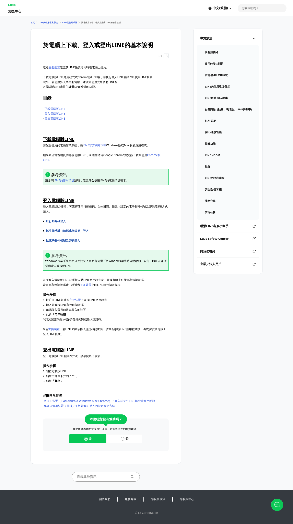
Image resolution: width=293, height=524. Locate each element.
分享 (164, 55)
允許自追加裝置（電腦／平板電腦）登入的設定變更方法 (79, 406)
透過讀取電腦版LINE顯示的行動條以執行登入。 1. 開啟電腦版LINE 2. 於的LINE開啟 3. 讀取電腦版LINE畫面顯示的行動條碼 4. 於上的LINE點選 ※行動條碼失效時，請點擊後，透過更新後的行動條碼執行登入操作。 (106, 221)
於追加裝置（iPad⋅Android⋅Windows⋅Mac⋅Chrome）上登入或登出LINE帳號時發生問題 (99, 401)
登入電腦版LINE (55, 113)
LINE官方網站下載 (94, 145)
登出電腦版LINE (55, 118)
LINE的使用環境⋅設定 (48, 22)
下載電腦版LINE (55, 109)
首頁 (33, 22)
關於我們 (104, 499)
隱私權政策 (158, 499)
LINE (12, 5)
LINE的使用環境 (69, 22)
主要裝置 (54, 67)
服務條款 (130, 499)
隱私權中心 (187, 499)
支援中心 (14, 11)
